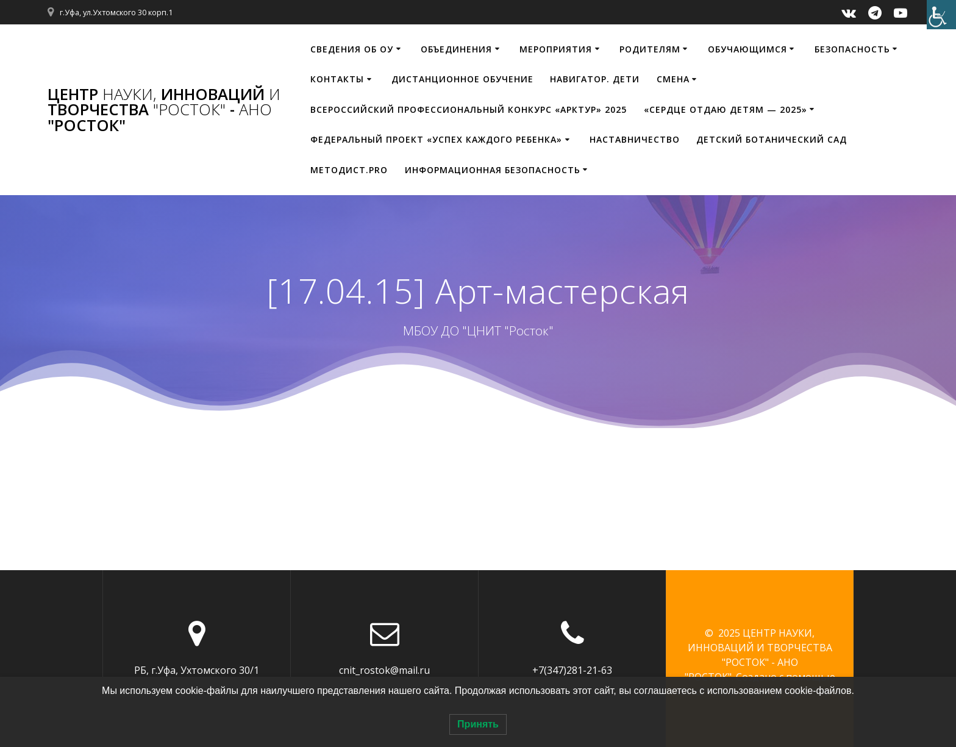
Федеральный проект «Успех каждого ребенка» (436, 139)
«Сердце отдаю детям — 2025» (725, 109)
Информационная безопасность (492, 170)
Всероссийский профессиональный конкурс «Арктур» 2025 (468, 109)
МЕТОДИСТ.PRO (349, 170)
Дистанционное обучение (462, 79)
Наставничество (635, 139)
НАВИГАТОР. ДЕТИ (595, 79)
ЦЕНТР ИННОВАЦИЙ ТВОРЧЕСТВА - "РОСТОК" (164, 110)
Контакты (337, 79)
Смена (673, 79)
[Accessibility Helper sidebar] (941, 14)
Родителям (649, 49)
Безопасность (852, 49)
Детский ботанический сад (771, 139)
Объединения (456, 49)
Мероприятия (555, 49)
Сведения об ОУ (351, 49)
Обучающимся (747, 49)
